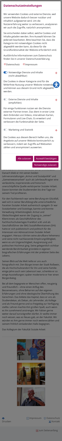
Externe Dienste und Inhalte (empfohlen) (23, 101)
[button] (56, 74)
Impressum (31, 64)
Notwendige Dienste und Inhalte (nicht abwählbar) (26, 74)
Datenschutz (13, 64)
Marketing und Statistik (21, 129)
